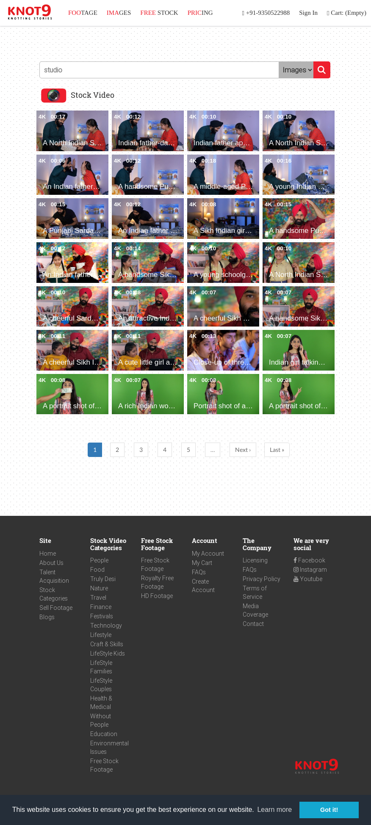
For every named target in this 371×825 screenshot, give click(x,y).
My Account (208, 553)
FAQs (199, 572)
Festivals (101, 616)
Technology (106, 625)
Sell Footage (55, 607)
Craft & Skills (106, 644)
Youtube (307, 579)
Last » (277, 449)
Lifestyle (100, 634)
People (99, 560)
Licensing (255, 560)
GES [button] (119, 12)
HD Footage (157, 595)
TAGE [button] (82, 12)
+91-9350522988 (266, 13)
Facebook (309, 560)
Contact (253, 623)
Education (103, 734)
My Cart (202, 562)
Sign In (308, 12)
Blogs (47, 617)
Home (47, 553)
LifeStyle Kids (107, 653)
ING (200, 12)
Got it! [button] (329, 809)
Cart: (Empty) (346, 13)
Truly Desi (103, 579)
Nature (99, 588)
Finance (100, 607)
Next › (243, 449)
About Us (51, 562)
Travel (98, 597)
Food (97, 569)
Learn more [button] (274, 809)
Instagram (310, 569)
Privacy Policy (261, 579)
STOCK (159, 12)
